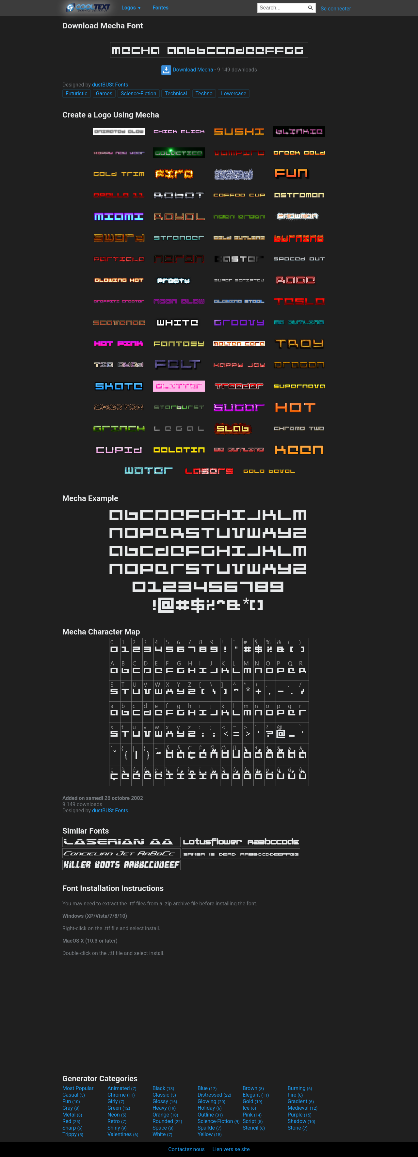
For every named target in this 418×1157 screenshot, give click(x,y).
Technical (176, 93)
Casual (73, 1095)
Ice (249, 1108)
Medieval (303, 1108)
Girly (115, 1101)
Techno (204, 93)
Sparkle (209, 1128)
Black (163, 1088)
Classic (164, 1095)
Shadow (301, 1121)
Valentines (122, 1134)
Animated (122, 1088)
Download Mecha (187, 70)
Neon (116, 1115)
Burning (300, 1088)
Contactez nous (186, 1149)
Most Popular (78, 1088)
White (162, 1134)
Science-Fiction (138, 93)
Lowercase (233, 93)
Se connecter (336, 9)
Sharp (72, 1128)
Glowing (211, 1101)
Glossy (165, 1101)
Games (104, 93)
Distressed (214, 1095)
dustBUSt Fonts (110, 85)
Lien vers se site (231, 1149)
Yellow (210, 1134)
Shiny (117, 1128)
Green (118, 1108)
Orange (165, 1115)
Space (163, 1128)
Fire (295, 1095)
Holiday (210, 1108)
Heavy (164, 1108)
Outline (210, 1115)
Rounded (167, 1121)
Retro (116, 1121)
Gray (70, 1108)
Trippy (72, 1134)
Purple (300, 1115)
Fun (71, 1101)
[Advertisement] (31, 119)
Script (253, 1121)
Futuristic (77, 93)
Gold (253, 1101)
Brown (253, 1088)
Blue (207, 1088)
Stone (298, 1128)
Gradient (301, 1101)
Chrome (121, 1095)
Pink (252, 1115)
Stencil (254, 1128)
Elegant (256, 1095)
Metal (72, 1115)
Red (71, 1121)
